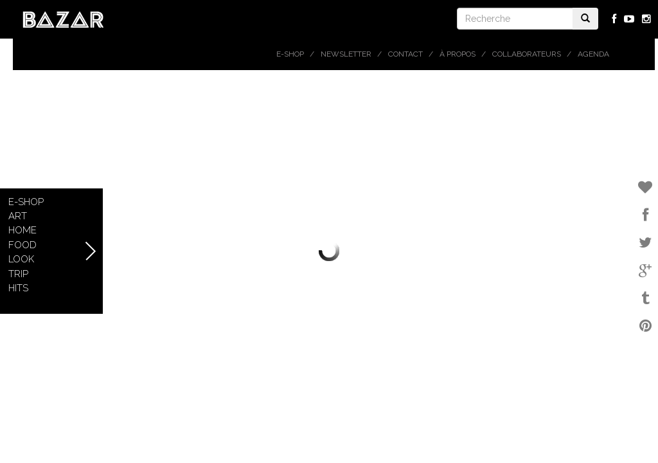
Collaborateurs (526, 54)
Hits (18, 288)
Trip (18, 274)
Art (17, 216)
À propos (458, 54)
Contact (405, 54)
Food (22, 245)
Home (22, 230)
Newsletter (346, 54)
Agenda (593, 54)
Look (21, 259)
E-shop (290, 54)
